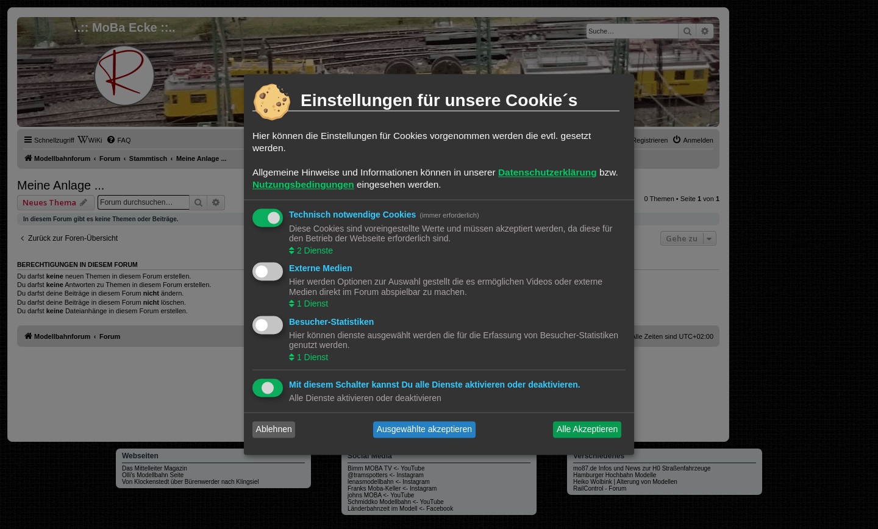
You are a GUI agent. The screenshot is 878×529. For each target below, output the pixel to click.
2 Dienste (313, 250)
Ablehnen (274, 430)
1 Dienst (311, 304)
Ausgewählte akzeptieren (424, 430)
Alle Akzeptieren (587, 430)
